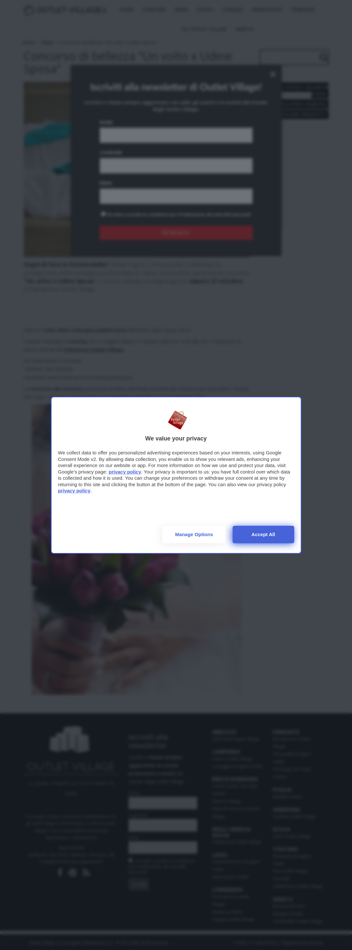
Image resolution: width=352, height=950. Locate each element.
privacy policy (125, 472)
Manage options (194, 534)
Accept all (263, 534)
